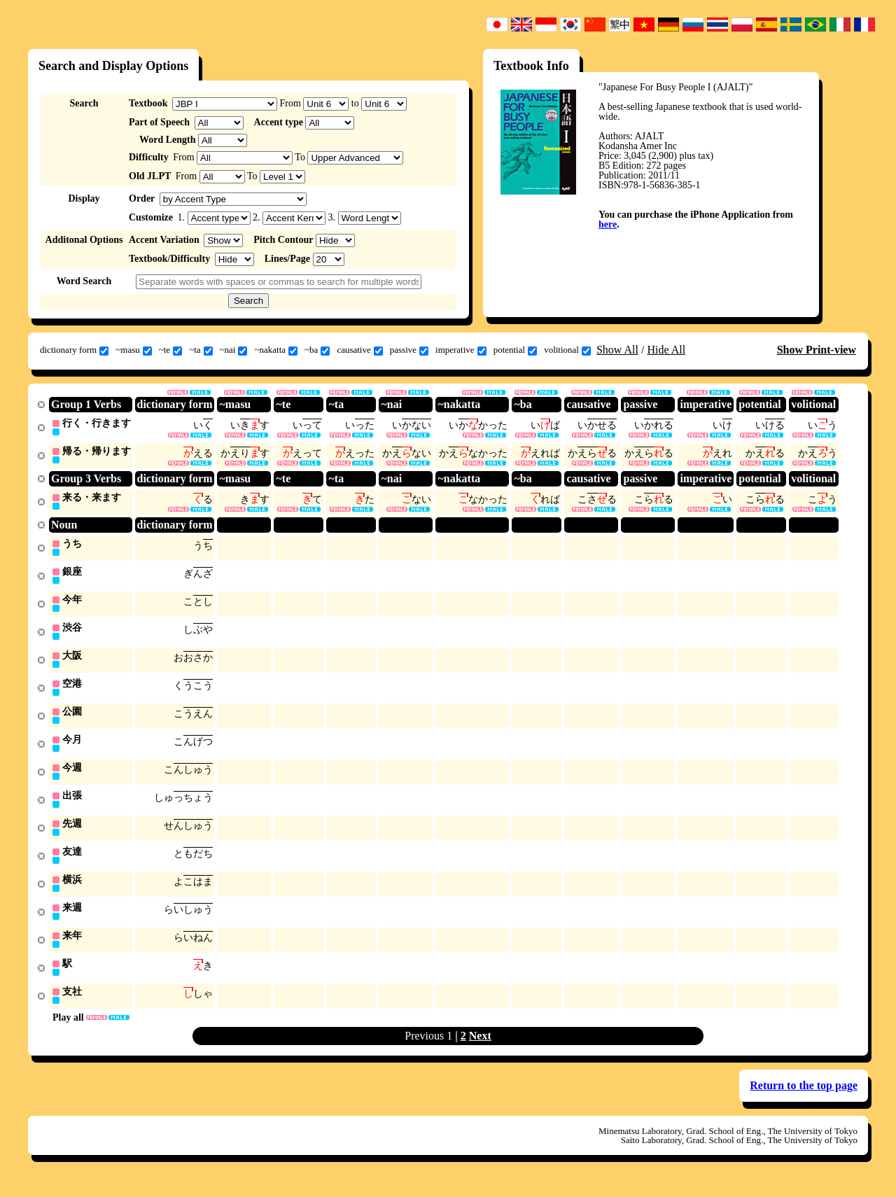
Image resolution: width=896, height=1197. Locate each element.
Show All (617, 350)
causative (359, 350)
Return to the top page (804, 1099)
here (607, 224)
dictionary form (74, 350)
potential (515, 350)
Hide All (666, 350)
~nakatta (276, 350)
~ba (317, 350)
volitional (567, 350)
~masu (133, 350)
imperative (460, 350)
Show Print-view (816, 350)
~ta (200, 350)
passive (409, 350)
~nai (234, 350)
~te (170, 350)
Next (480, 1050)
